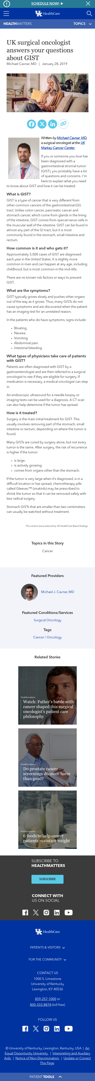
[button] (6, 13)
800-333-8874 (40, 1005)
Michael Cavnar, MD (71, 138)
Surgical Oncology (47, 620)
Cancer (47, 551)
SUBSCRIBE (47, 879)
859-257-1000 (45, 999)
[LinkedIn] (57, 913)
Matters (17, 24)
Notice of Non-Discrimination (37, 1058)
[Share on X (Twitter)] (42, 124)
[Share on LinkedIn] (52, 124)
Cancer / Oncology (47, 637)
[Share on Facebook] (31, 124)
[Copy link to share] (63, 124)
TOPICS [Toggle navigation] (83, 24)
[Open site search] (89, 13)
